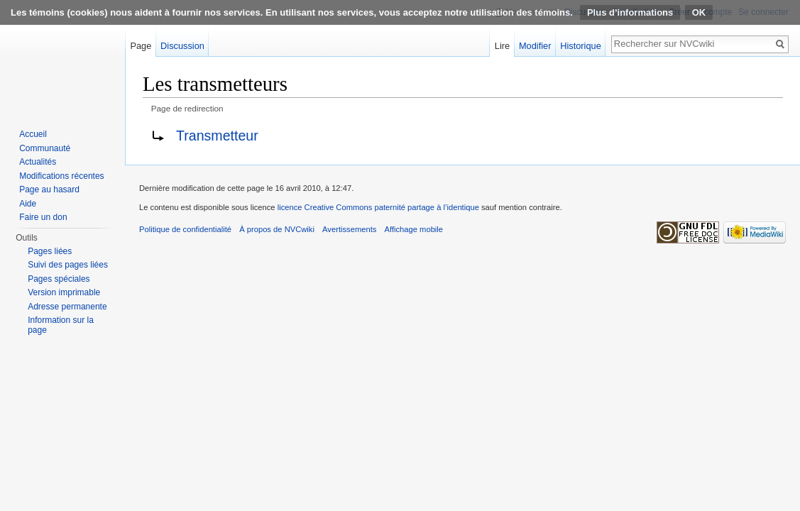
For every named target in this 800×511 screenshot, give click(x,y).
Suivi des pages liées (68, 265)
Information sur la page (61, 325)
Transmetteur (217, 135)
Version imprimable (64, 292)
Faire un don (43, 217)
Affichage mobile (414, 229)
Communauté (44, 148)
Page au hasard (49, 189)
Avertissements (349, 229)
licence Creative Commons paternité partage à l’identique (378, 207)
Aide (27, 204)
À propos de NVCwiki (276, 229)
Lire (502, 45)
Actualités (37, 162)
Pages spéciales (58, 279)
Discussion (182, 45)
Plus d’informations (630, 12)
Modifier (535, 45)
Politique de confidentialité (185, 229)
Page (140, 45)
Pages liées (50, 251)
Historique (580, 45)
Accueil (33, 134)
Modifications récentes (61, 176)
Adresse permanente (67, 307)
